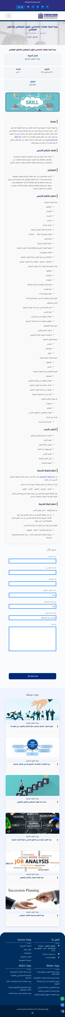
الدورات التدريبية (25, 946)
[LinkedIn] (37, 7)
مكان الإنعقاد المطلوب (49, 590)
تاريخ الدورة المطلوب (50, 602)
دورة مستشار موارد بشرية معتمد (19, 993)
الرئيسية (43, 33)
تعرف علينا (27, 949)
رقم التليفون (52, 579)
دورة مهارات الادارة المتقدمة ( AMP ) (18, 982)
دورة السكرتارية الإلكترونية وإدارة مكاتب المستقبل (19, 988)
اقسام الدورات (31, 33)
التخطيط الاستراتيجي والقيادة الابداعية (21, 976)
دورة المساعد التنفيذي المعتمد (48, 991)
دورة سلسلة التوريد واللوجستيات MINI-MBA (48, 973)
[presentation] (32, 661)
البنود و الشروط (26, 956)
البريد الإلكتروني (51, 568)
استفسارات (27, 953)
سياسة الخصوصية (25, 960)
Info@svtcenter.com (32, 2)
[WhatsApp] (62, 999)
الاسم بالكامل (52, 556)
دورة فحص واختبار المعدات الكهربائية (46, 977)
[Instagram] (32, 7)
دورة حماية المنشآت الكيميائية (20, 972)
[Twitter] (42, 7)
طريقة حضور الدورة (50, 613)
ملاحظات (53, 624)
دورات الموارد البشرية (32, 58)
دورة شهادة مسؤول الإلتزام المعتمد (46, 994)
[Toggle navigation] (8, 16)
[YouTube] (28, 7)
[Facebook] (47, 7)
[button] (62, 1005)
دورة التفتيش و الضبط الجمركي (48, 987)
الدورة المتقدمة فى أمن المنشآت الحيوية (47, 982)
